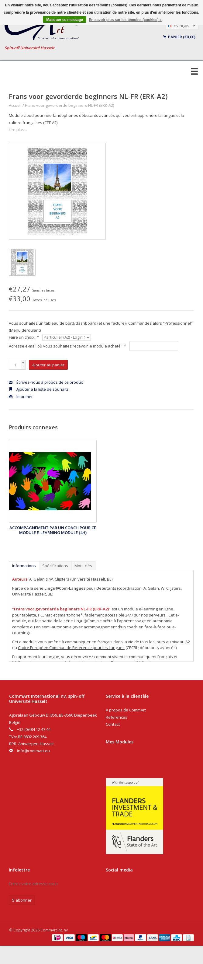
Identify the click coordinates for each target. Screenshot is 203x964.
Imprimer (21, 396)
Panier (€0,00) (179, 37)
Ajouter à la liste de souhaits (39, 389)
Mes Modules (119, 742)
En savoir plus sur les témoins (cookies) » (125, 20)
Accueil (15, 105)
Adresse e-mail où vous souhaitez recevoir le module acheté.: (67, 346)
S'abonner (22, 900)
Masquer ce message (64, 20)
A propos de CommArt (126, 710)
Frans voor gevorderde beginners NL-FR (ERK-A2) (69, 105)
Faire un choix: (23, 337)
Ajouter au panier (48, 365)
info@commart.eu (33, 750)
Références (116, 717)
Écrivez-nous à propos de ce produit (46, 382)
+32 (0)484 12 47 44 (33, 729)
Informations (24, 565)
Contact (113, 724)
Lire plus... (18, 129)
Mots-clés (83, 565)
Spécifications (55, 565)
